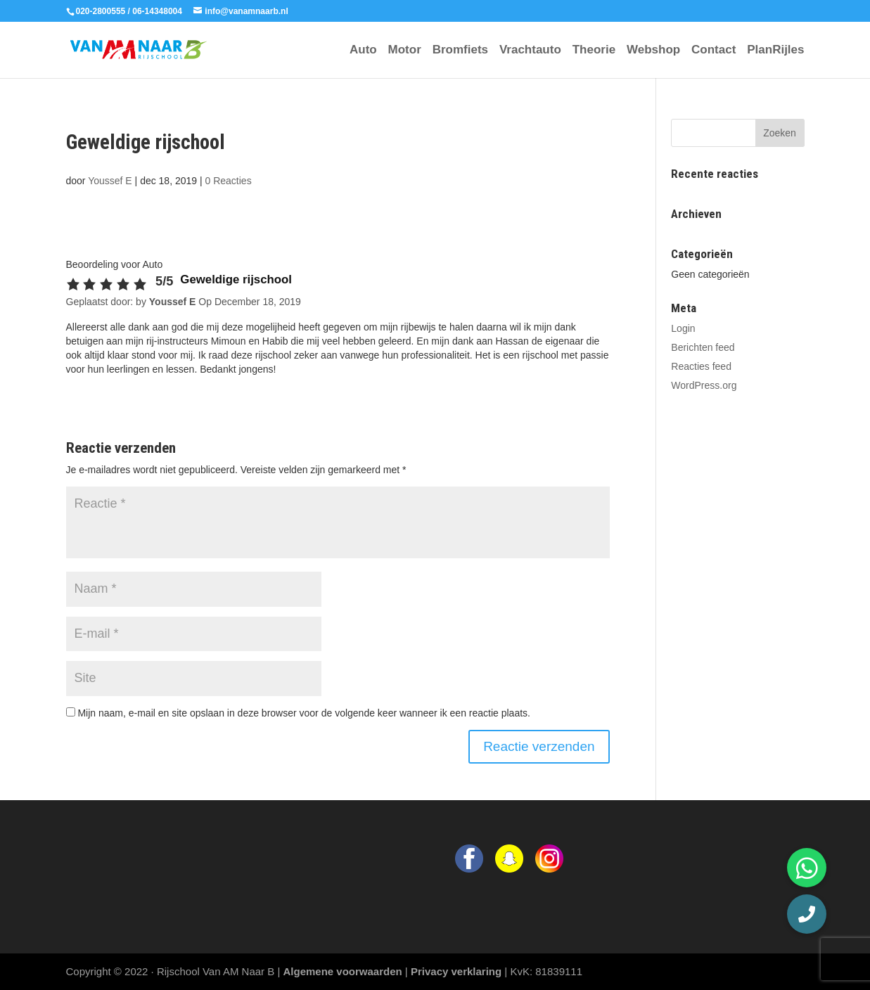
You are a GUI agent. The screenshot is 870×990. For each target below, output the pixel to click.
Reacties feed (701, 366)
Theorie (593, 50)
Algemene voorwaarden (342, 971)
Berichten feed (702, 347)
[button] (806, 914)
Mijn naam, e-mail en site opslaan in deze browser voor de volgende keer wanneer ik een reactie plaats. (303, 713)
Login (683, 328)
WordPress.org (703, 385)
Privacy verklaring (456, 971)
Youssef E (110, 180)
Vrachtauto (530, 50)
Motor (404, 50)
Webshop (653, 50)
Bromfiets (460, 50)
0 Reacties (228, 180)
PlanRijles (775, 50)
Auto (363, 50)
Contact (713, 50)
